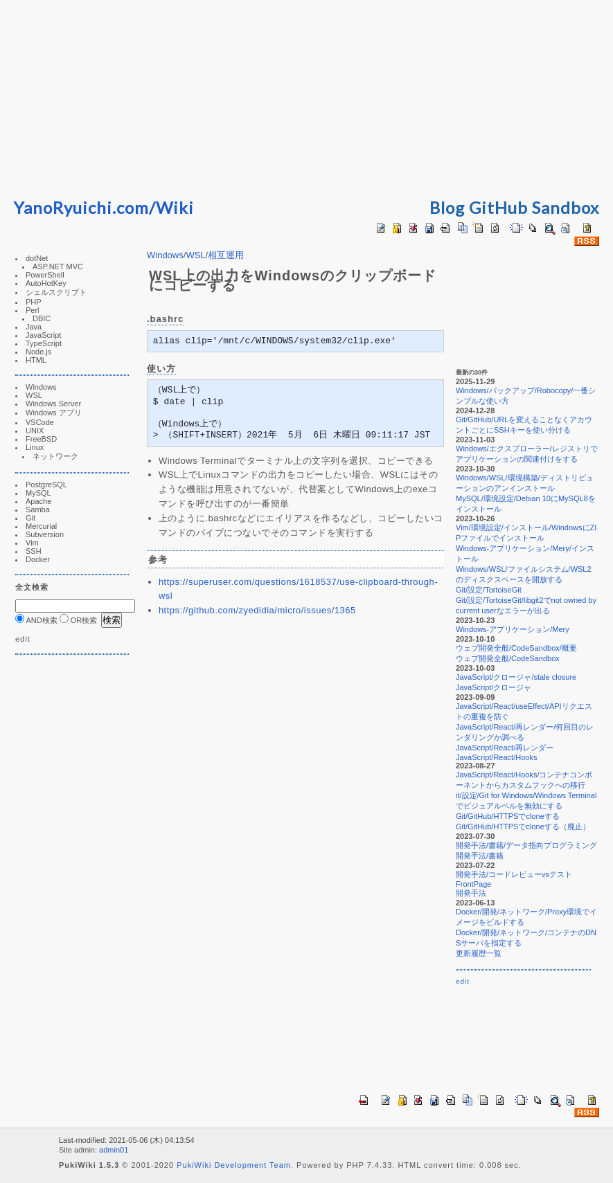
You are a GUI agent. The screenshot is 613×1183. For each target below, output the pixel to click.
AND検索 (36, 620)
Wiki (175, 207)
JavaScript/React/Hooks (496, 757)
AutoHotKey (46, 283)
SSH (34, 551)
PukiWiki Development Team (234, 1165)
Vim (32, 543)
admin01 (113, 1150)
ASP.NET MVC (58, 266)
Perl (32, 310)
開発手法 (471, 893)
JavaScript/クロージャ (493, 687)
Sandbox (565, 207)
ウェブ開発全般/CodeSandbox (508, 658)
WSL (34, 395)
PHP (34, 302)
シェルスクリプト (56, 292)
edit (22, 639)
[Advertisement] (307, 97)
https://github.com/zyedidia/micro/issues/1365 (257, 610)
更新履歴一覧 (478, 953)
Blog (447, 207)
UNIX (35, 430)
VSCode (40, 422)
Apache (38, 501)
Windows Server (53, 403)
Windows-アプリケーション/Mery (512, 629)
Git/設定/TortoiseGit (489, 590)
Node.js (38, 351)
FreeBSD (41, 439)
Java (34, 327)
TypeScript (44, 343)
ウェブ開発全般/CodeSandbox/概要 (516, 648)
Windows (41, 387)
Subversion (45, 534)
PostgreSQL (46, 484)
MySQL (38, 493)
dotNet (37, 258)
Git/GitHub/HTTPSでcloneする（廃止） (523, 826)
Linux (35, 447)
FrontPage (473, 884)
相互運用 (226, 255)
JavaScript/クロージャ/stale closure (516, 677)
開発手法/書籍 (480, 855)
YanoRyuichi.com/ (85, 207)
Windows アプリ (54, 412)
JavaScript (43, 335)
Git (30, 518)
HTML (36, 360)
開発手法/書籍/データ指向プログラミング (526, 845)
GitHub (498, 207)
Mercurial (41, 526)
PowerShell (45, 275)
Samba (38, 509)
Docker (38, 559)
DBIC (42, 318)
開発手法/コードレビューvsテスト (514, 874)
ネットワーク (55, 456)
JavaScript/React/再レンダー (504, 747)
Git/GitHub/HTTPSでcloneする (508, 816)
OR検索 (79, 620)
